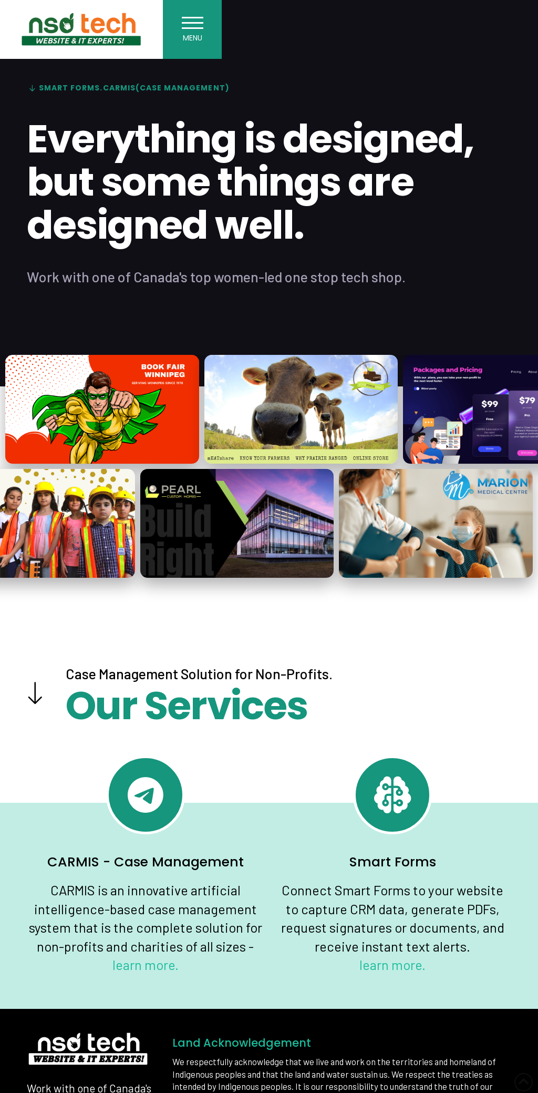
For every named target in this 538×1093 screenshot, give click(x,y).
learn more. (145, 965)
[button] (192, 29)
